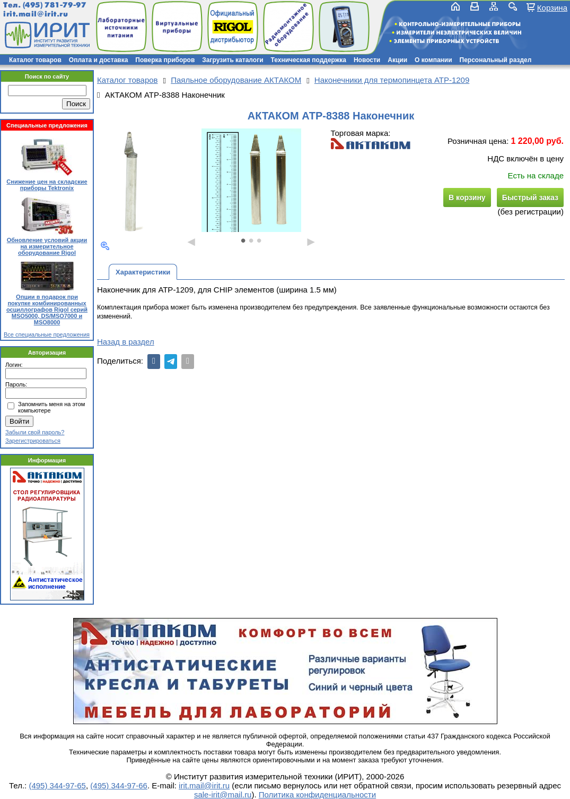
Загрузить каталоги (232, 60)
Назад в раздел (125, 341)
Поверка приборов (165, 60)
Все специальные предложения (47, 334)
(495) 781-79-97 (54, 5)
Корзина (552, 7)
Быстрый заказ (530, 197)
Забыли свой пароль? (34, 432)
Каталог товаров (35, 60)
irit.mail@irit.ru (35, 14)
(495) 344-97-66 (118, 785)
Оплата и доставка (98, 60)
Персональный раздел (496, 60)
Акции (397, 60)
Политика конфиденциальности (317, 794)
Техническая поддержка (308, 60)
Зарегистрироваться (32, 440)
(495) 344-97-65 (57, 785)
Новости (367, 60)
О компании (433, 60)
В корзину (467, 197)
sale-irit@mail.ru (223, 794)
